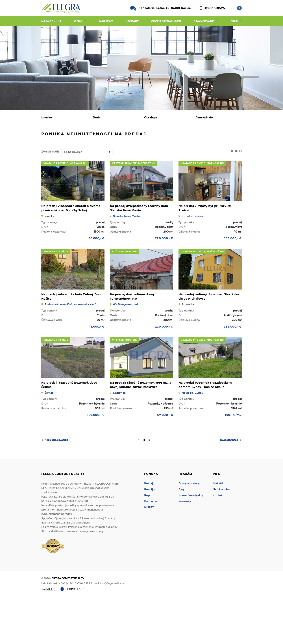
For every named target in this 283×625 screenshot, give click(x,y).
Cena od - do (204, 117)
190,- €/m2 (233, 442)
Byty (181, 516)
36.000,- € (97, 266)
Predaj (53, 136)
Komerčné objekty (190, 522)
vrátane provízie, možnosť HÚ (65, 190)
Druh (96, 117)
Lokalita (46, 117)
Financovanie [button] (204, 21)
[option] (141, 68)
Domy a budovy (189, 511)
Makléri (218, 511)
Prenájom (75, 136)
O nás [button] (78, 21)
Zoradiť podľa (50, 179)
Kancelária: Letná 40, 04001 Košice (165, 8)
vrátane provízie (55, 279)
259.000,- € (233, 354)
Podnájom (118, 136)
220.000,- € (164, 266)
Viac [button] (234, 21)
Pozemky (184, 528)
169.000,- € (96, 442)
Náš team (106, 21)
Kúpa (97, 136)
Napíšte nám (221, 516)
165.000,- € (233, 266)
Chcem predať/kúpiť (166, 21)
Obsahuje (150, 117)
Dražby (149, 534)
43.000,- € (97, 354)
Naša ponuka (51, 21)
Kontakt (132, 21)
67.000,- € (165, 442)
